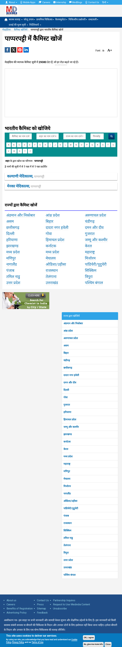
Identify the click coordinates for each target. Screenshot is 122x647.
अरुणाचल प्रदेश (71, 338)
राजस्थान (68, 523)
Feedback (42, 612)
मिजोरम (67, 486)
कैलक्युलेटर (61, 19)
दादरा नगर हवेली (71, 375)
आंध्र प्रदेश (68, 330)
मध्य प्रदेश (68, 456)
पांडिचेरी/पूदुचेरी (71, 508)
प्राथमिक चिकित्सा (45, 19)
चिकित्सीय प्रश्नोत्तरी (78, 19)
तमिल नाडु (68, 537)
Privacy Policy (18, 642)
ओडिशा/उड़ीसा (70, 500)
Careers (44, 2)
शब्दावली (93, 19)
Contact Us (92, 2)
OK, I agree (89, 637)
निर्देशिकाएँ (35, 24)
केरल (66, 449)
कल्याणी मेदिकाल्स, (25, 176)
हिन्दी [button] (105, 2)
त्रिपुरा (66, 552)
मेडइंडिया (6, 29)
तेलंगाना (67, 545)
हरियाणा (67, 412)
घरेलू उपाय (29, 19)
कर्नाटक (67, 441)
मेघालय (67, 478)
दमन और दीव (70, 382)
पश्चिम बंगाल (70, 574)
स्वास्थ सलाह (16, 19)
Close (108, 644)
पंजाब (66, 515)
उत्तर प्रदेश (68, 560)
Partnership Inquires (64, 600)
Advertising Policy (17, 612)
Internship (59, 2)
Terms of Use (37, 642)
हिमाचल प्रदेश (70, 419)
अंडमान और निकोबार (73, 323)
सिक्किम (67, 530)
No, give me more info (93, 644)
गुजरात (67, 404)
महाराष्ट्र (67, 463)
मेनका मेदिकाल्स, (24, 186)
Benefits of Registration (20, 608)
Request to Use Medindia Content (71, 604)
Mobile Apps (27, 2)
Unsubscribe (60, 608)
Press (40, 604)
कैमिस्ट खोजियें (20, 29)
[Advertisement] (52, 92)
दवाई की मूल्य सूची (18, 24)
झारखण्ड (68, 434)
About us (11, 600)
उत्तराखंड (68, 567)
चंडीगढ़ (67, 360)
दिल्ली (66, 389)
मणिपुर (67, 471)
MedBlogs (75, 2)
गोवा (66, 397)
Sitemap (41, 608)
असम (66, 345)
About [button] (11, 2)
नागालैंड (67, 493)
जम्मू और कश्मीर (71, 426)
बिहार (66, 352)
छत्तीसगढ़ (68, 367)
